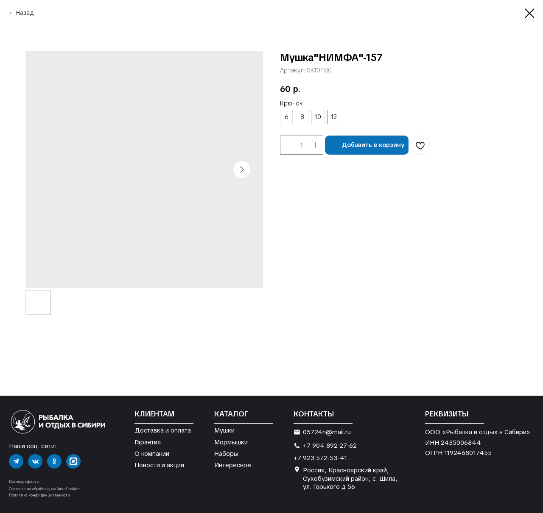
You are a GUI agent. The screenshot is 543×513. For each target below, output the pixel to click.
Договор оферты (24, 481)
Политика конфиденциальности (39, 495)
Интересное (232, 465)
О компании (151, 453)
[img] (16, 461)
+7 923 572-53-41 (320, 458)
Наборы (226, 453)
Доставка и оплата (162, 430)
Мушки (224, 430)
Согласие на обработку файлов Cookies (44, 488)
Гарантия (147, 442)
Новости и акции (159, 465)
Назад (25, 13)
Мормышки (231, 442)
